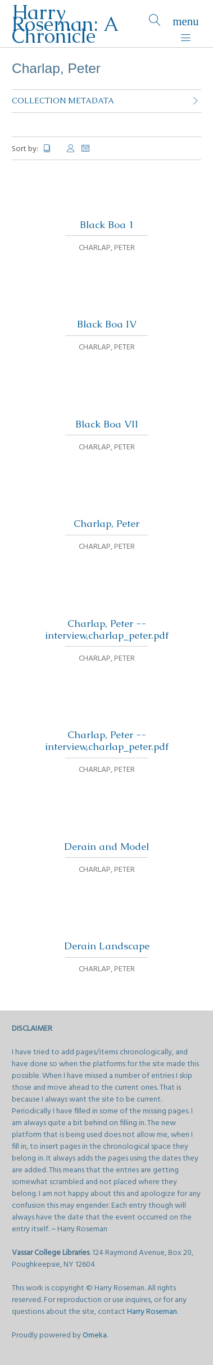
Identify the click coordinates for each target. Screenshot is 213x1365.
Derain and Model (106, 846)
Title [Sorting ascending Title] (52, 148)
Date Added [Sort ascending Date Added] (85, 148)
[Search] (154, 24)
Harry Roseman (152, 1311)
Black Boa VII (106, 424)
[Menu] (185, 24)
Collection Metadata (63, 100)
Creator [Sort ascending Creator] (70, 148)
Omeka (95, 1335)
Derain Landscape (106, 946)
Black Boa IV (107, 324)
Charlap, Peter (106, 523)
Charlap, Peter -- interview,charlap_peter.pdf (107, 629)
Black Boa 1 (107, 225)
